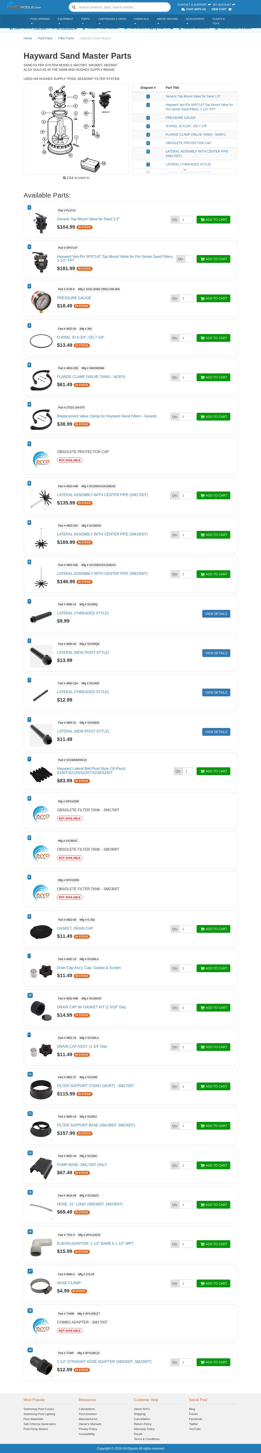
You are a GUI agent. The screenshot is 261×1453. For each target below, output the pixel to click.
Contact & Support (194, 4)
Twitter (193, 1424)
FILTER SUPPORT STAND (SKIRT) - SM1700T (95, 1086)
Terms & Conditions (147, 1439)
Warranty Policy (144, 1429)
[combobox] (120, 7)
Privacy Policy (88, 1429)
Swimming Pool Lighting (39, 1414)
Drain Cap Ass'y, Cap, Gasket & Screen (89, 968)
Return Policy (143, 1424)
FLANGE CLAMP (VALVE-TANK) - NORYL (196, 134)
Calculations (87, 1409)
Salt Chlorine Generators (40, 1424)
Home (28, 38)
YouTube (195, 1429)
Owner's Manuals (90, 1424)
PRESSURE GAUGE (180, 117)
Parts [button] (85, 21)
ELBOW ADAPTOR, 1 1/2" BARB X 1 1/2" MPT (95, 1243)
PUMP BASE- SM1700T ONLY (82, 1165)
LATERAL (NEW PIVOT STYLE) (83, 652)
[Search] (124, 7)
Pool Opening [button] (40, 21)
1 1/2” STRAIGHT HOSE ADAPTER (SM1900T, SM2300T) (104, 1362)
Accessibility (87, 1434)
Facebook (195, 1419)
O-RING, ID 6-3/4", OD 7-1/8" (186, 126)
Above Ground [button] (167, 21)
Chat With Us (193, 9)
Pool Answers (88, 1414)
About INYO (142, 1409)
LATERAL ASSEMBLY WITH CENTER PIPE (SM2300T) (102, 574)
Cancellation (142, 1419)
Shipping (140, 1414)
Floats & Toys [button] (219, 21)
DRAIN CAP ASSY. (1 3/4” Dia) (82, 1046)
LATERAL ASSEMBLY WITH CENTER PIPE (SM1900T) (102, 534)
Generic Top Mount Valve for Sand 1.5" (193, 96)
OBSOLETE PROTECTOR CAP (188, 143)
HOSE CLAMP (69, 1283)
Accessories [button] (195, 21)
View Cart (221, 9)
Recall (138, 1434)
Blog (192, 1409)
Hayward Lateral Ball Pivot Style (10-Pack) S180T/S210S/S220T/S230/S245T (91, 771)
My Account (224, 4)
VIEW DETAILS (216, 614)
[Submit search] (74, 7)
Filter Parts (66, 38)
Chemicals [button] (141, 21)
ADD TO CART (213, 219)
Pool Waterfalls (33, 1419)
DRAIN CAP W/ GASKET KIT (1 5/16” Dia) (91, 1007)
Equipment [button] (65, 21)
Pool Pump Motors (36, 1429)
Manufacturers (88, 1419)
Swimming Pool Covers (39, 1409)
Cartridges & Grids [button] (112, 21)
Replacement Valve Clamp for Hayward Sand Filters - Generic (107, 416)
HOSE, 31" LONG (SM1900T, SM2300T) (90, 1204)
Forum (193, 1414)
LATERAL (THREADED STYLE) (188, 164)
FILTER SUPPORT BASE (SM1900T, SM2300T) (96, 1125)
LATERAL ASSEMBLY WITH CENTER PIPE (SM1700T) (102, 495)
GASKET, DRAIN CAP (75, 928)
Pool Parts (45, 38)
